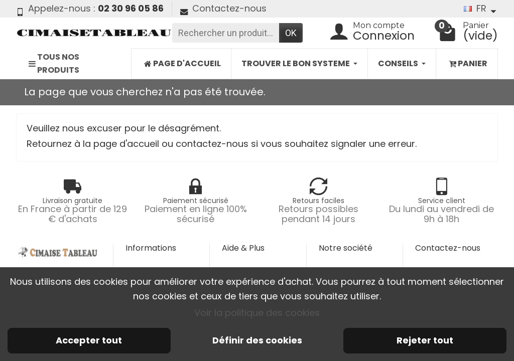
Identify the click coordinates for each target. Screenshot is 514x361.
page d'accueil (126, 143)
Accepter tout (89, 340)
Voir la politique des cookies (257, 312)
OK (291, 33)
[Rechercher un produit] (225, 33)
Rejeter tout (425, 340)
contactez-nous (212, 143)
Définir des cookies (257, 340)
